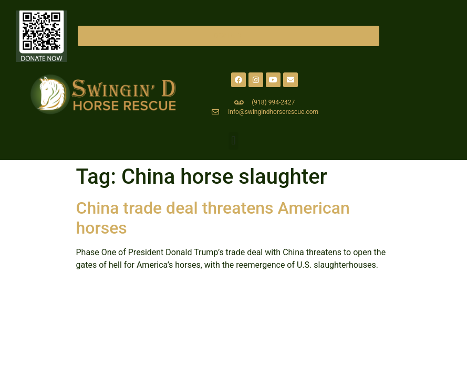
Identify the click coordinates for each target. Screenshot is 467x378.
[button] (233, 141)
